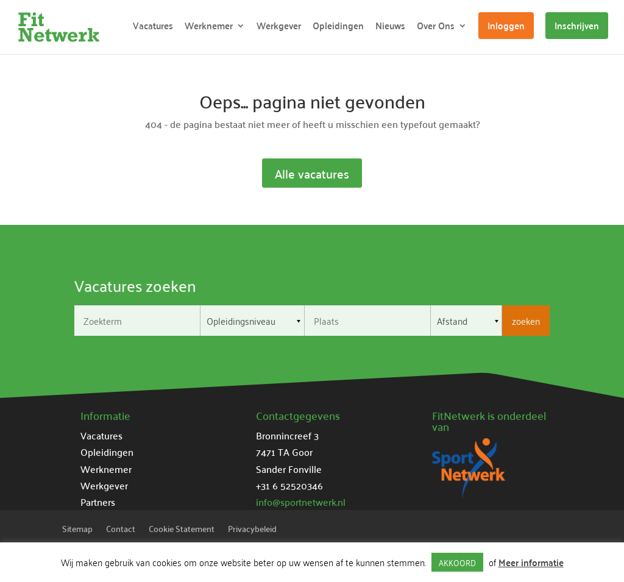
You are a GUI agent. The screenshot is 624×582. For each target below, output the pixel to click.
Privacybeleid (252, 530)
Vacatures (153, 27)
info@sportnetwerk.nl (301, 501)
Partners (97, 501)
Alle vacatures (312, 173)
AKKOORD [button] (457, 562)
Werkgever (279, 27)
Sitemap (77, 530)
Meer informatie (531, 562)
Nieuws (390, 27)
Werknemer (209, 27)
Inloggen (506, 25)
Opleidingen (338, 27)
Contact (120, 530)
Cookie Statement (181, 530)
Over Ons (436, 27)
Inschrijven (577, 25)
